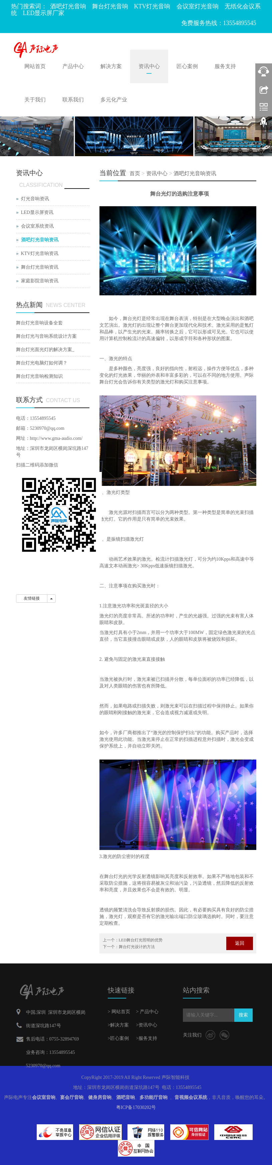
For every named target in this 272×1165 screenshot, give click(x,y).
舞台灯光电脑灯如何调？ (41, 362)
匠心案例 (187, 66)
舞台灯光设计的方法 (137, 946)
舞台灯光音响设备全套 (39, 322)
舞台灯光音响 (110, 6)
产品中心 (73, 66)
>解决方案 (118, 1025)
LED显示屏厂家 (44, 13)
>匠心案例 (118, 1038)
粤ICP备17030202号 (136, 1107)
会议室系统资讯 (37, 226)
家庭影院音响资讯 (39, 280)
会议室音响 (43, 1097)
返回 (239, 943)
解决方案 (111, 66)
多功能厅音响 (154, 1097)
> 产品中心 (147, 1011)
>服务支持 (147, 1038)
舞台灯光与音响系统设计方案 (46, 336)
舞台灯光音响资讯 (39, 267)
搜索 (243, 1014)
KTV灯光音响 (152, 6)
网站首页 (35, 66)
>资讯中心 (147, 1025)
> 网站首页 (119, 1011)
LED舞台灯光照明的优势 (141, 940)
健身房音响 (99, 1097)
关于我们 (35, 99)
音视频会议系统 (191, 1097)
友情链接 (32, 598)
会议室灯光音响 (198, 6)
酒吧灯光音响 (68, 6)
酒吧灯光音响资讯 (195, 173)
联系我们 (73, 99)
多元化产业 (113, 99)
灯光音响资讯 (35, 198)
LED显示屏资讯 (37, 212)
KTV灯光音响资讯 (40, 253)
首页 (134, 173)
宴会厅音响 (71, 1097)
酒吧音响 (125, 1097)
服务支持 (225, 66)
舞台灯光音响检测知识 (39, 376)
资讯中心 (149, 66)
